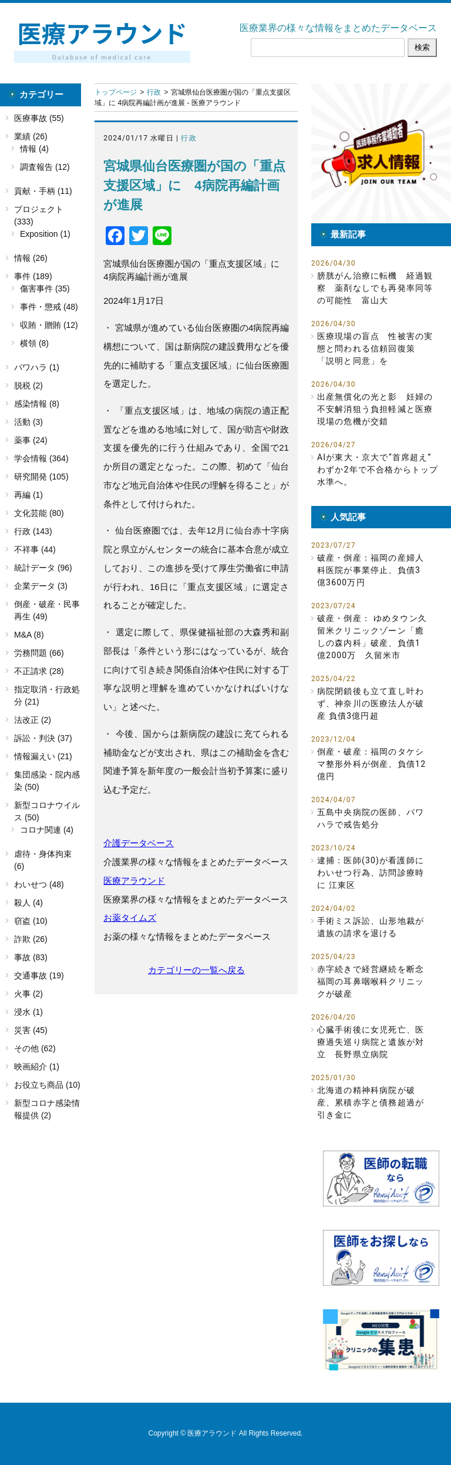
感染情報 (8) (36, 403)
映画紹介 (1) (36, 1066)
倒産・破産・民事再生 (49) (47, 610)
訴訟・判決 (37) (43, 738)
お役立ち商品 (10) (47, 1084)
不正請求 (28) (39, 671)
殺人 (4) (28, 902)
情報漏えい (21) (43, 756)
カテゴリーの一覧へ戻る (196, 970)
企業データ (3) (41, 586)
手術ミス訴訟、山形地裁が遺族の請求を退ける (370, 927)
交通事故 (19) (39, 975)
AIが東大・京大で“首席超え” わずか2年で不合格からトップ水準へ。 (378, 469)
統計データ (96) (43, 567)
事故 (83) (31, 957)
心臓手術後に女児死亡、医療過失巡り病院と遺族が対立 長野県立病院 (370, 1042)
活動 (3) (28, 422)
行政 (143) (33, 531)
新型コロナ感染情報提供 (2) (47, 1109)
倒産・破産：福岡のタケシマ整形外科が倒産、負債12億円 (371, 764)
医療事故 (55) (39, 118)
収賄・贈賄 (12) (49, 325)
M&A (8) (29, 634)
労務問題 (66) (39, 653)
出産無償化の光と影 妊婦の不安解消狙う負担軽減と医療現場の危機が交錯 (375, 409)
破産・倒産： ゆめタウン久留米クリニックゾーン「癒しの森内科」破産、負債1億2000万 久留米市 (372, 637)
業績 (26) (31, 136)
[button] (381, 153)
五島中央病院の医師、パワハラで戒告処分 (370, 818)
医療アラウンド (134, 881)
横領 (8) (34, 343)
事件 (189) (33, 276)
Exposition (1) (45, 234)
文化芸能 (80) (39, 513)
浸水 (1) (28, 1012)
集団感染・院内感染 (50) (47, 781)
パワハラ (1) (36, 367)
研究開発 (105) (41, 476)
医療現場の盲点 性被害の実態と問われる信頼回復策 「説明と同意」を (375, 348)
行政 (154, 92)
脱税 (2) (28, 385)
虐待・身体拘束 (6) (43, 860)
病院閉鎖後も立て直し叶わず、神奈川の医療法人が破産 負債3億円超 (370, 703)
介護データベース (138, 843)
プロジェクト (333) (38, 215)
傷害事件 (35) (45, 288)
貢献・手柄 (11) (43, 191)
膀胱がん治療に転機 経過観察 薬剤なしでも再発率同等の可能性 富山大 (375, 288)
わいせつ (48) (39, 884)
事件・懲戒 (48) (49, 306)
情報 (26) (31, 258)
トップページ (116, 92)
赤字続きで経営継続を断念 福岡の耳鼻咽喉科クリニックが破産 (372, 981)
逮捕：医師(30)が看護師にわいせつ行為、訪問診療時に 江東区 (370, 873)
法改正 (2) (32, 720)
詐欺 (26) (31, 939)
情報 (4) (34, 148)
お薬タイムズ (129, 918)
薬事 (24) (31, 440)
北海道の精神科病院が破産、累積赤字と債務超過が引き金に (370, 1102)
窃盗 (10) (31, 921)
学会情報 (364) (41, 458)
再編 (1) (28, 494)
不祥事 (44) (35, 549)
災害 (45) (31, 1030)
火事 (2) (28, 993)
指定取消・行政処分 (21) (47, 695)
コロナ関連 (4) (46, 829)
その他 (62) (35, 1048)
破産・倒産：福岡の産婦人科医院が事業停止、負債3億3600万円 (370, 570)
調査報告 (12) (45, 167)
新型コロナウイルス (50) (47, 811)
